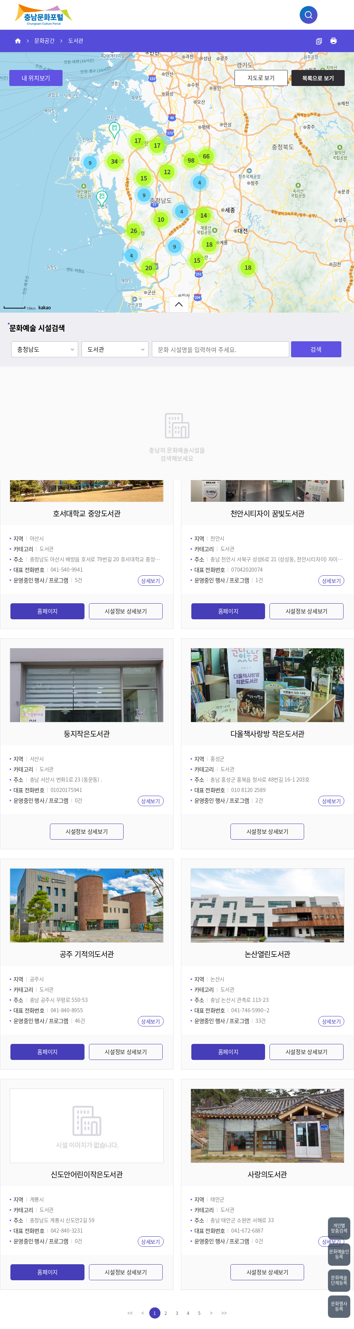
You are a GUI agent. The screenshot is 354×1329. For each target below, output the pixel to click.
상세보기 (150, 580)
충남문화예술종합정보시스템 (44, 14)
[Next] (211, 1313)
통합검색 (309, 15)
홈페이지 (47, 611)
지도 (261, 78)
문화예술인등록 (339, 1254)
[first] (130, 1313)
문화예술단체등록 (339, 1280)
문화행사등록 (339, 1306)
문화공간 (44, 40)
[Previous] (143, 1313)
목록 (318, 78)
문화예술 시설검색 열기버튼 (179, 305)
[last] (224, 1313)
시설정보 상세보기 (126, 611)
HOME (18, 41)
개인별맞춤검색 (339, 1228)
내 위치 (36, 77)
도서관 (75, 40)
